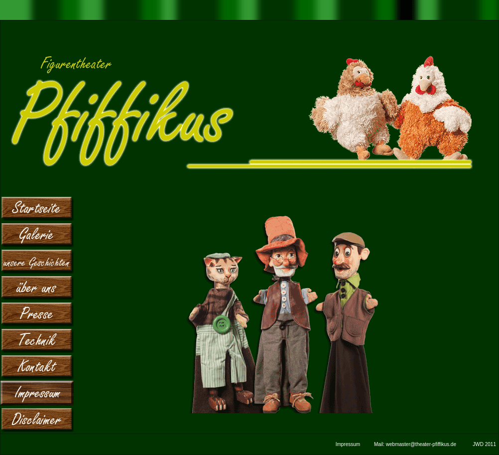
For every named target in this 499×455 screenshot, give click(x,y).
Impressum (348, 444)
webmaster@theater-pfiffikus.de (421, 444)
